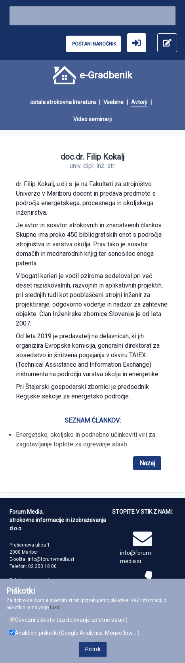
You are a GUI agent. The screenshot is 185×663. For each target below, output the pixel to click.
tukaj (55, 607)
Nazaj (147, 463)
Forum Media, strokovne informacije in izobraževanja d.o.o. (58, 520)
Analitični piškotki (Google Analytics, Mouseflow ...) (74, 633)
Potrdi (92, 649)
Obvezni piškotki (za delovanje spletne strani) (69, 620)
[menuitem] (66, 102)
